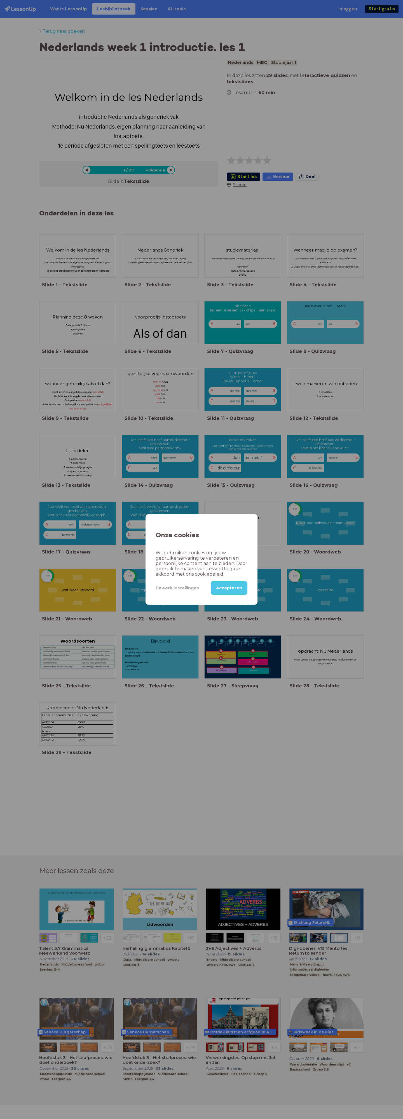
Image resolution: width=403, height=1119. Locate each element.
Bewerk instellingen (177, 587)
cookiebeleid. (209, 574)
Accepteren (229, 587)
